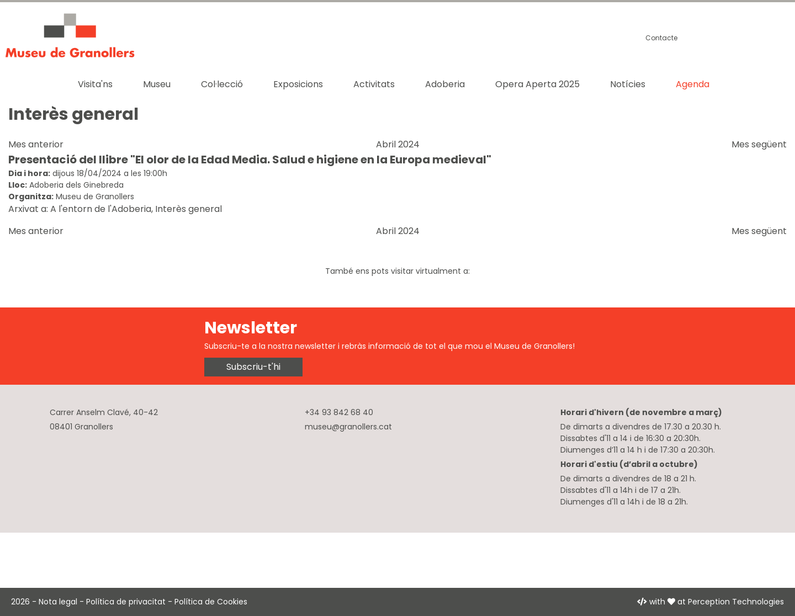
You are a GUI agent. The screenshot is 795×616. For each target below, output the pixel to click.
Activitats (374, 84)
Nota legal (58, 601)
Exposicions (298, 84)
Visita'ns (95, 84)
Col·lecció (222, 84)
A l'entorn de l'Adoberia (100, 209)
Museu (157, 84)
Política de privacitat (126, 601)
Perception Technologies (736, 601)
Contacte (661, 38)
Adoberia (445, 84)
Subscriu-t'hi (253, 366)
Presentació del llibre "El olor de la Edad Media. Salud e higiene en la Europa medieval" (249, 159)
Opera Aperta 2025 (537, 84)
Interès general (188, 209)
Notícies (627, 84)
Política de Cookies (210, 601)
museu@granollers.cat (348, 426)
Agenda (692, 84)
